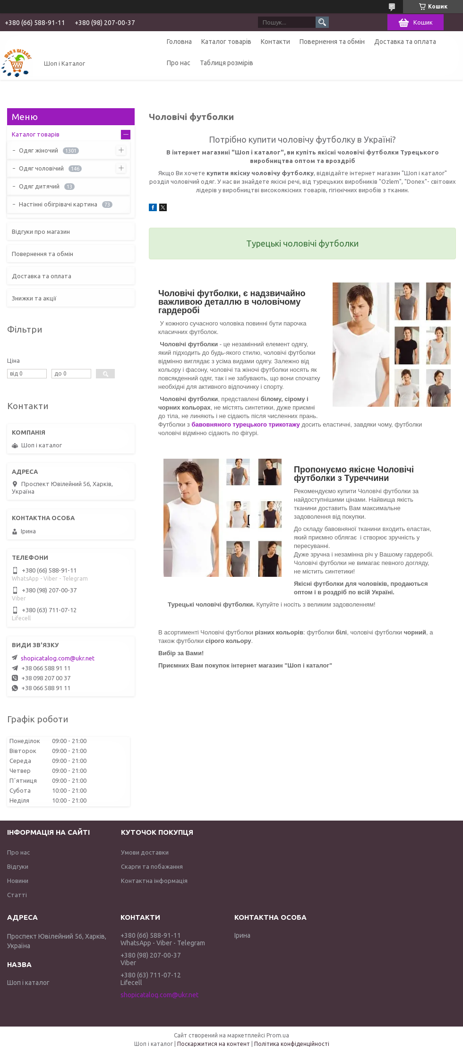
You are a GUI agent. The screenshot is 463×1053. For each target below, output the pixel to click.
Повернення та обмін (332, 41)
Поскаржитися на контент (213, 1044)
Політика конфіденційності (291, 1044)
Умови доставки (145, 852)
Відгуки (17, 866)
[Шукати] (322, 22)
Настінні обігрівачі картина (58, 204)
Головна (179, 41)
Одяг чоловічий (41, 168)
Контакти (275, 41)
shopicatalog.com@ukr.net (57, 658)
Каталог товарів (226, 41)
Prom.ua (277, 1035)
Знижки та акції (34, 298)
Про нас (178, 63)
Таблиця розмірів (226, 63)
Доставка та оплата (405, 41)
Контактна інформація (154, 880)
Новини (17, 880)
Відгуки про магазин (41, 231)
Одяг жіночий (38, 150)
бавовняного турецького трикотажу (245, 424)
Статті (17, 894)
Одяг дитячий (39, 186)
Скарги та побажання (152, 866)
